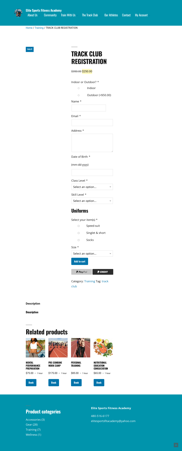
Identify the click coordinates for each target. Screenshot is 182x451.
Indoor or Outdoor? (85, 82)
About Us (32, 15)
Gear (29, 424)
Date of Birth (81, 156)
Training (39, 27)
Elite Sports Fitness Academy (43, 10)
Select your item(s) (84, 220)
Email (76, 116)
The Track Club (90, 15)
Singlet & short (89, 233)
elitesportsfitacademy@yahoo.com (113, 421)
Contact (126, 15)
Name (76, 101)
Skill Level (79, 194)
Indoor (84, 88)
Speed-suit (86, 226)
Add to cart (79, 261)
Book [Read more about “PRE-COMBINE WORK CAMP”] (53, 382)
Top (176, 445)
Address (78, 130)
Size (75, 247)
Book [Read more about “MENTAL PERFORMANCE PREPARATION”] (31, 382)
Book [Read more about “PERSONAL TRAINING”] (76, 382)
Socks (83, 240)
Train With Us (68, 15)
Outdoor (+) (91, 95)
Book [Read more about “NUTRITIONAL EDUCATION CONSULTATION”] (98, 382)
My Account (141, 15)
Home (29, 27)
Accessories (33, 419)
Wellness (31, 434)
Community (50, 15)
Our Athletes (111, 15)
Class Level (79, 180)
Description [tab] (33, 303)
